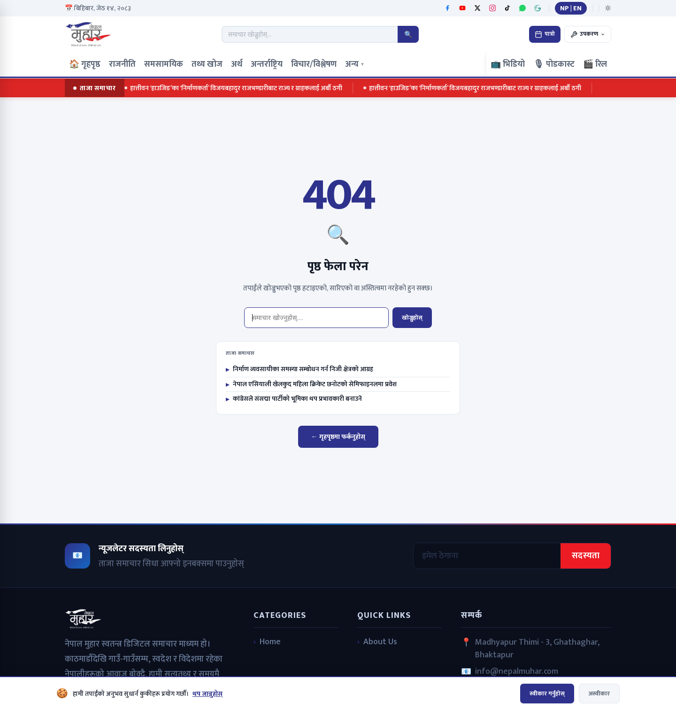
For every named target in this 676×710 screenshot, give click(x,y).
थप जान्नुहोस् (207, 693)
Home (270, 642)
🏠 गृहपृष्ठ (84, 64)
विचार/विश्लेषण (314, 64)
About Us (380, 642)
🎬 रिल (595, 64)
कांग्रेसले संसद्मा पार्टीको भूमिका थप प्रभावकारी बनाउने (294, 399)
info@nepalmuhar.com (516, 671)
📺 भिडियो (508, 64)
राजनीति (122, 64)
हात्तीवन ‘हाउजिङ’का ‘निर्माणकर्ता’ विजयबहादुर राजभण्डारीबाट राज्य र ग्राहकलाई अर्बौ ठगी (236, 88)
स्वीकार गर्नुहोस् (547, 693)
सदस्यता (585, 556)
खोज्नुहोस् (412, 317)
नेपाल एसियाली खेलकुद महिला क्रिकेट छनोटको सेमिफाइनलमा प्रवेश (311, 384)
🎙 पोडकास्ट (554, 64)
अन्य (355, 64)
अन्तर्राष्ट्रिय (267, 64)
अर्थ (236, 64)
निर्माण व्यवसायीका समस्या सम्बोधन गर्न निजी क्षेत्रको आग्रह (299, 369)
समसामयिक (163, 64)
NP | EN (571, 8)
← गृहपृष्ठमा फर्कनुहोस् (338, 436)
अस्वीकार (599, 693)
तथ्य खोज (207, 64)
